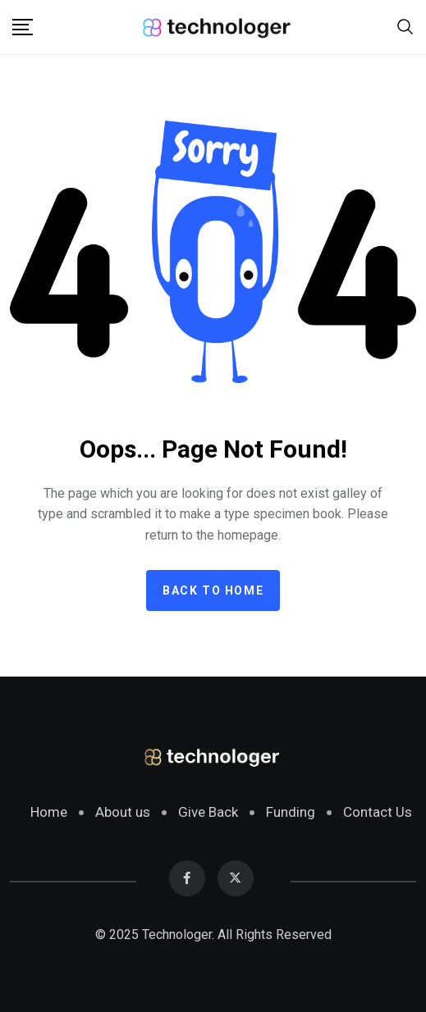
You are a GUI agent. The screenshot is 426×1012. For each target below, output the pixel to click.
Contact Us (377, 812)
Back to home (213, 590)
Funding (290, 812)
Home (48, 812)
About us (122, 812)
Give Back (208, 812)
